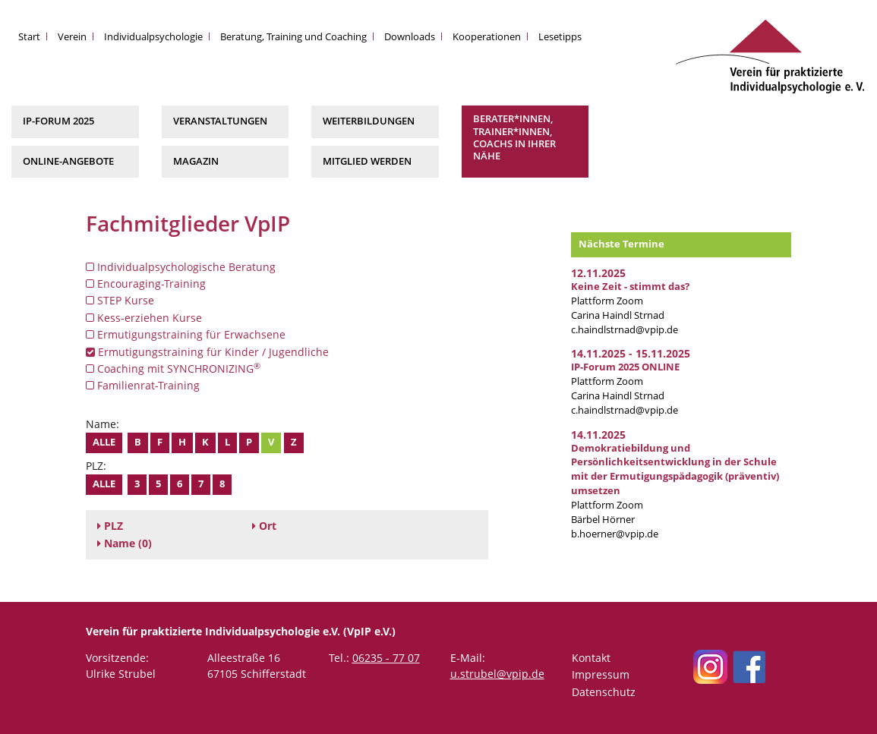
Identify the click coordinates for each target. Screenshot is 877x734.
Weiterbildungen (369, 121)
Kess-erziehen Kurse (144, 317)
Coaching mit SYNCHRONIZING (173, 368)
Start (29, 36)
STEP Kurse (120, 300)
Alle (104, 442)
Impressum (600, 674)
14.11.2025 (598, 434)
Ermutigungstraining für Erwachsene (185, 334)
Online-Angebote (68, 161)
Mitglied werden (367, 161)
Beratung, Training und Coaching (293, 36)
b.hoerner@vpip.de (614, 534)
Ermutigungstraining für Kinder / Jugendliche (207, 352)
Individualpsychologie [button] (153, 36)
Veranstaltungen (220, 121)
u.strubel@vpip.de (497, 673)
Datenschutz (604, 692)
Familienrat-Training (143, 385)
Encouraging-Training (146, 283)
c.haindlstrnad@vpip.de (624, 329)
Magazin (196, 161)
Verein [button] (72, 36)
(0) (124, 543)
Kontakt (591, 658)
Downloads (409, 36)
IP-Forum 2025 (58, 121)
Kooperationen (487, 36)
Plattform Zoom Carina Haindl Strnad (630, 301)
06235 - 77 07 (386, 658)
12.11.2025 (598, 273)
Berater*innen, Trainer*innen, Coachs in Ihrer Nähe (514, 137)
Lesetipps (560, 36)
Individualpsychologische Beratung (181, 267)
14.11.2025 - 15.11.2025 (630, 353)
